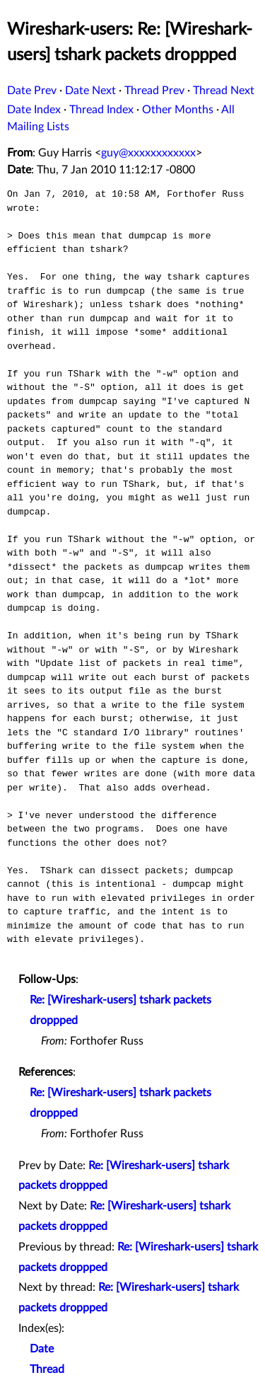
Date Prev (32, 90)
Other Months (177, 109)
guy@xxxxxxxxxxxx (148, 153)
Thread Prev (154, 90)
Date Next (90, 90)
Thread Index (101, 109)
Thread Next (223, 90)
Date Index (34, 109)
